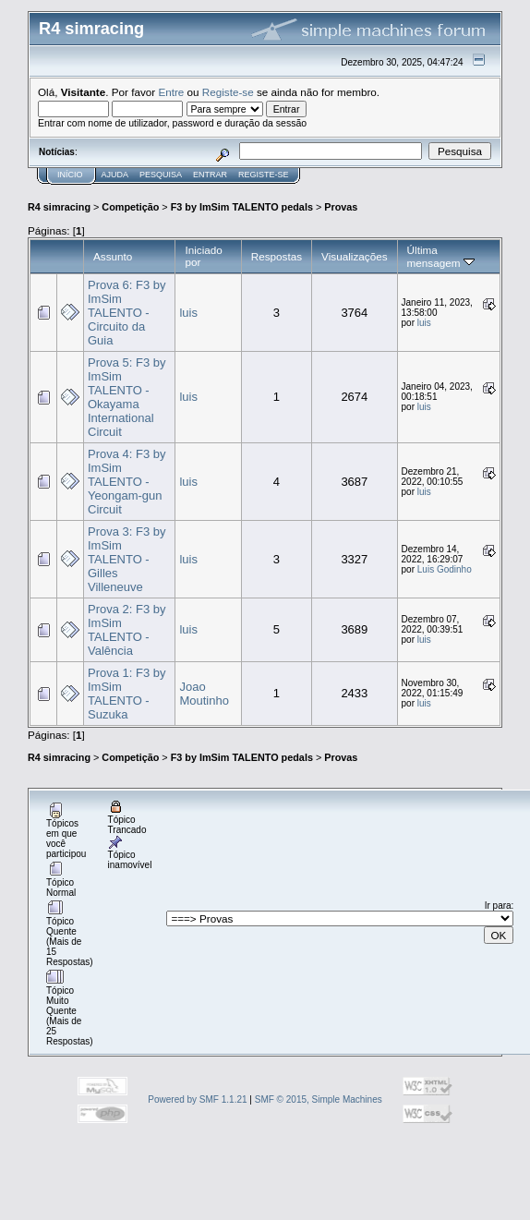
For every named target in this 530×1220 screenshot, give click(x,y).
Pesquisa (160, 174)
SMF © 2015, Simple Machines (318, 1099)
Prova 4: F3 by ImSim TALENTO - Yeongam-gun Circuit (127, 481)
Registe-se (228, 92)
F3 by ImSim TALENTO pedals (242, 206)
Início (70, 174)
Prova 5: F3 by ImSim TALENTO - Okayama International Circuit (127, 397)
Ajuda (115, 174)
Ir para (498, 905)
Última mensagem (441, 256)
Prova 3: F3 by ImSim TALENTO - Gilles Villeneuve (127, 559)
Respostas (276, 256)
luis (188, 313)
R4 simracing (59, 206)
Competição (130, 206)
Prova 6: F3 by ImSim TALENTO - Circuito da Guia (127, 312)
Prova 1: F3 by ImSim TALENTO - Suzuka (127, 693)
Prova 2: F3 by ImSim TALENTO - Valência (127, 630)
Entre (171, 92)
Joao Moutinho (203, 693)
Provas (340, 206)
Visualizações (354, 256)
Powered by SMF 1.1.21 (197, 1099)
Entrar (210, 174)
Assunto (112, 256)
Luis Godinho (444, 569)
